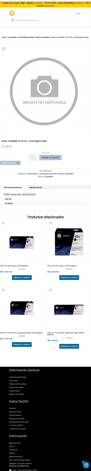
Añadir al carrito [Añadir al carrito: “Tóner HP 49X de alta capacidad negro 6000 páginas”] (21, 344)
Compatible (48, 176)
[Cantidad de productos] (32, 157)
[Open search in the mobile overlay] (45, 20)
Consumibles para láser (26, 37)
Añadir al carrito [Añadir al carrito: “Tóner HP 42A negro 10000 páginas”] (69, 277)
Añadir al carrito (50, 157)
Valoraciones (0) (35, 187)
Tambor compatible (42, 37)
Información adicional (13, 187)
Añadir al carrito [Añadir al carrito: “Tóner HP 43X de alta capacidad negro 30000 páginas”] (69, 346)
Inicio (4, 37)
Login (78, 13)
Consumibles (11, 37)
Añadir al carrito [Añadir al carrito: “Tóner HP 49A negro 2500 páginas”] (21, 277)
